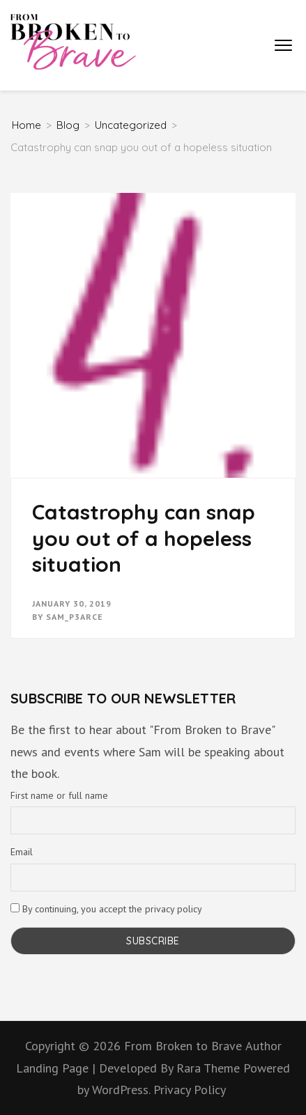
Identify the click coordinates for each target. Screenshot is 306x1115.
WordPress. (121, 1090)
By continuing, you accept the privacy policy (106, 909)
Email (21, 851)
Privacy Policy (189, 1090)
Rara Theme (209, 1068)
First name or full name (59, 795)
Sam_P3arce (74, 616)
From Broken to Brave (183, 1046)
